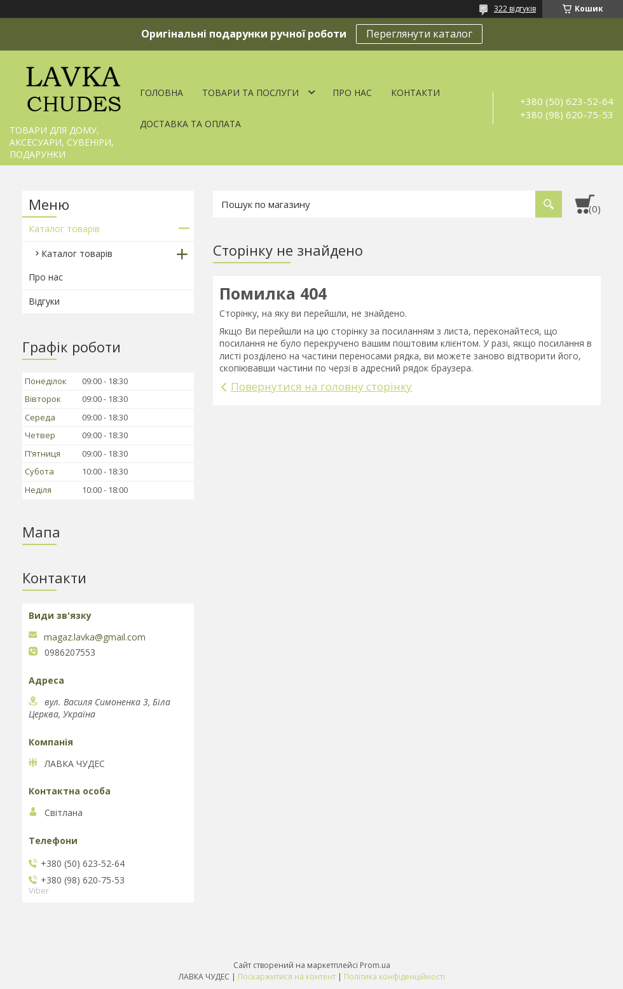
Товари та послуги (250, 92)
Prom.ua (375, 965)
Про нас (352, 92)
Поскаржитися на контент (287, 976)
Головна (161, 92)
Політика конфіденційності (394, 976)
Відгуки (44, 301)
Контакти (415, 92)
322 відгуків (515, 8)
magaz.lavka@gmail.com (95, 637)
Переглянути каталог (419, 34)
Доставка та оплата (190, 124)
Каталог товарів (64, 229)
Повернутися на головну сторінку (321, 386)
